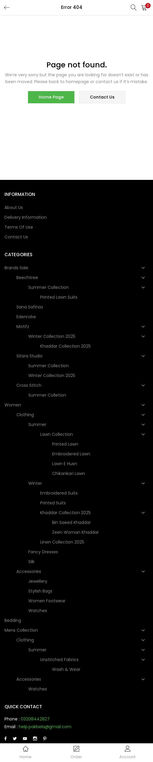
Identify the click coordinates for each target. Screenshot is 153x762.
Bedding (12, 621)
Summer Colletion (47, 395)
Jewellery (37, 581)
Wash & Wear (66, 670)
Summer (38, 425)
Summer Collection (49, 288)
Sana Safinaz (29, 307)
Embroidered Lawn (71, 454)
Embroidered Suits (59, 493)
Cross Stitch (29, 386)
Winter (35, 484)
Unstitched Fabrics (60, 660)
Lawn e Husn (64, 464)
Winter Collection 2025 (52, 337)
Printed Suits (53, 503)
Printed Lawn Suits (58, 297)
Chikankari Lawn (68, 474)
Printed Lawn (65, 444)
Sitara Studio (30, 356)
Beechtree (27, 278)
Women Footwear (46, 601)
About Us (13, 208)
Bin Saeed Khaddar (71, 523)
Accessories (29, 572)
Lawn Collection (57, 435)
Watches (37, 611)
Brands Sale (16, 268)
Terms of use (18, 227)
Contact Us (16, 237)
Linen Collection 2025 (62, 542)
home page (51, 97)
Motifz (23, 327)
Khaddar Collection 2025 (65, 346)
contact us (102, 97)
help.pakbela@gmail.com (45, 727)
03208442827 (35, 719)
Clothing (25, 415)
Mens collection (21, 630)
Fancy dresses (43, 552)
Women (13, 405)
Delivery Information (25, 218)
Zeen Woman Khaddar (75, 533)
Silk (31, 562)
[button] (144, 7)
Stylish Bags (40, 591)
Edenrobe (26, 317)
